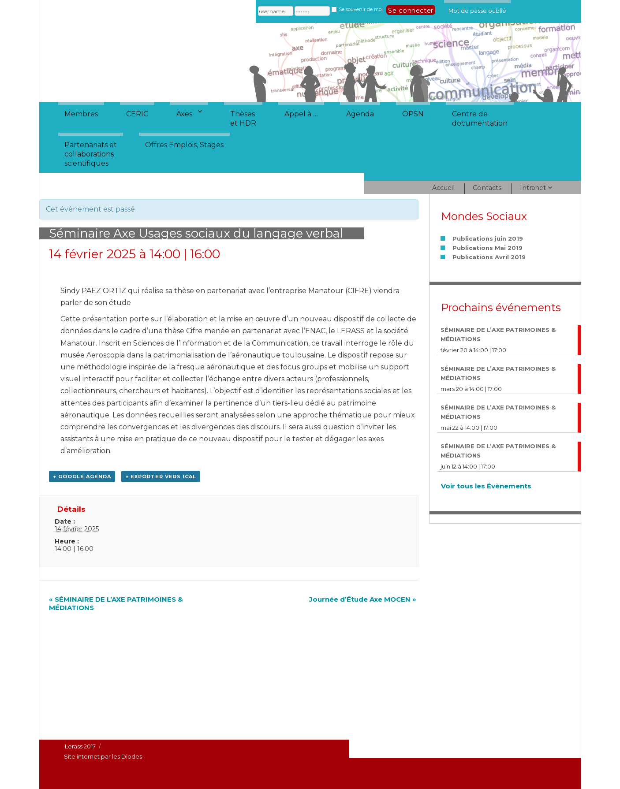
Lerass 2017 (80, 746)
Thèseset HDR (243, 118)
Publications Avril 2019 (489, 257)
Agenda (360, 114)
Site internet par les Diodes (103, 756)
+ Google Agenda (82, 476)
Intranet (533, 188)
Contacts (487, 188)
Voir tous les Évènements (486, 486)
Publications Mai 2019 (487, 247)
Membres (81, 114)
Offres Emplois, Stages (184, 145)
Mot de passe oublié (477, 9)
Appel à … (301, 114)
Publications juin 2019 (487, 238)
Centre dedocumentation (480, 118)
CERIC (137, 114)
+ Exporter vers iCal (160, 476)
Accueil (443, 188)
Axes (184, 114)
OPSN (413, 114)
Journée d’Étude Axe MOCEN (362, 599)
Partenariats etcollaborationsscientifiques (90, 154)
